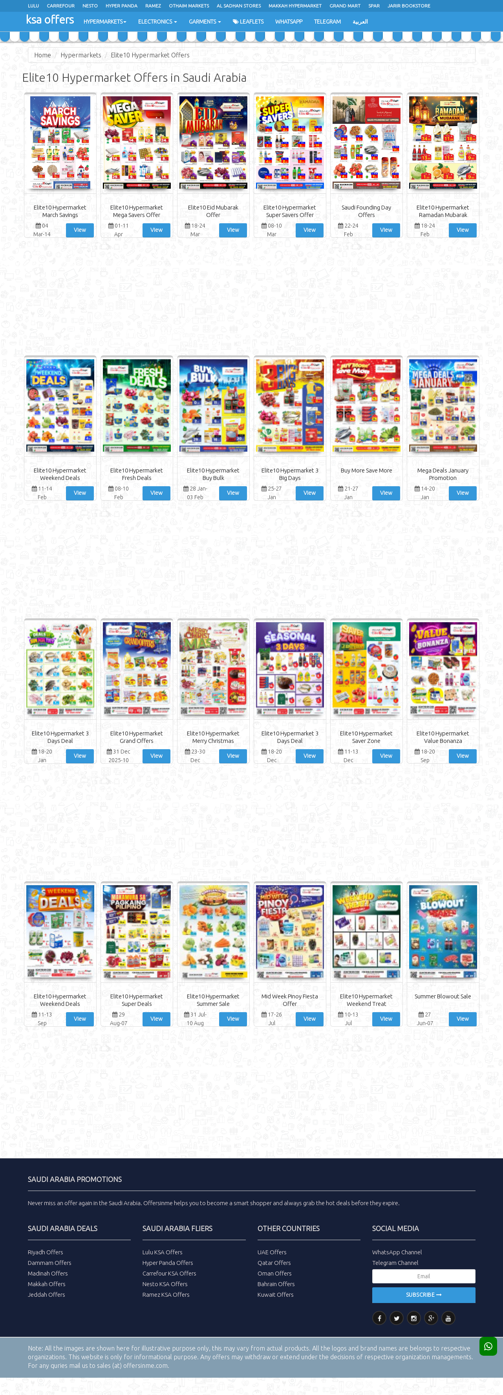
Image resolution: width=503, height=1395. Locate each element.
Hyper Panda (121, 5)
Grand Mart (344, 5)
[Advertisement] (252, 298)
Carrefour (61, 5)
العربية (360, 21)
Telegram (327, 21)
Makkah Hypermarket (295, 5)
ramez (153, 5)
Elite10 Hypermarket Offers (150, 55)
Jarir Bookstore (409, 5)
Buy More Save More (366, 470)
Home (42, 55)
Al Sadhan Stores (239, 5)
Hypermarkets (105, 21)
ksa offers (50, 19)
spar (374, 5)
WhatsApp (288, 21)
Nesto (90, 5)
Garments (205, 21)
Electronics (157, 21)
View (80, 230)
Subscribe (424, 1295)
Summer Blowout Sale (443, 996)
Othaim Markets (189, 5)
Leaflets (248, 21)
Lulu (33, 5)
